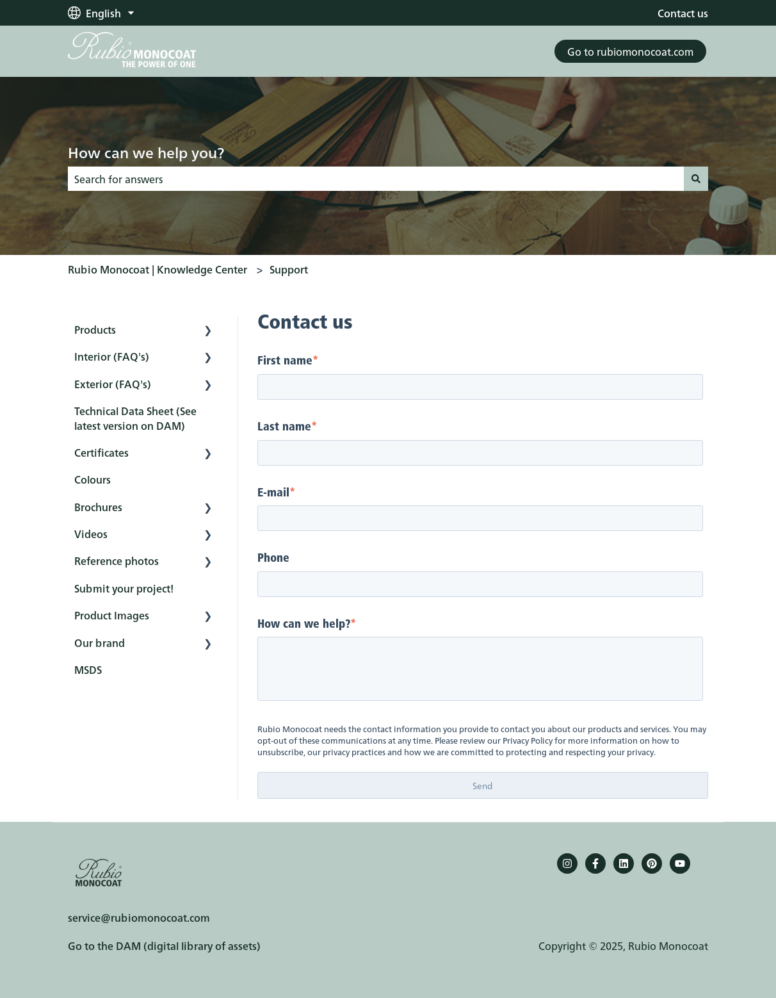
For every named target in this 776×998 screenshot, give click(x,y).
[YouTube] (680, 863)
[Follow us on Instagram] (567, 863)
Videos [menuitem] (91, 534)
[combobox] (376, 179)
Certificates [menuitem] (101, 452)
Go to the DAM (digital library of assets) (164, 945)
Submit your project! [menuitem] (124, 588)
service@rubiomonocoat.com (139, 917)
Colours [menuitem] (92, 479)
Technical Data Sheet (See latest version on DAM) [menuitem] (135, 418)
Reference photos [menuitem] (116, 560)
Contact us (683, 13)
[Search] (696, 179)
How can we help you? (146, 152)
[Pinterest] (652, 863)
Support (289, 269)
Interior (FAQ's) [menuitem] (111, 356)
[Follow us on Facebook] (595, 863)
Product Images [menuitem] (111, 615)
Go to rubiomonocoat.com (630, 51)
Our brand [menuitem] (99, 642)
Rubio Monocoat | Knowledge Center (157, 269)
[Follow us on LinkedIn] (623, 863)
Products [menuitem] (95, 329)
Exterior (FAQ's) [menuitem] (112, 384)
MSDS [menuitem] (88, 669)
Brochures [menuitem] (98, 507)
